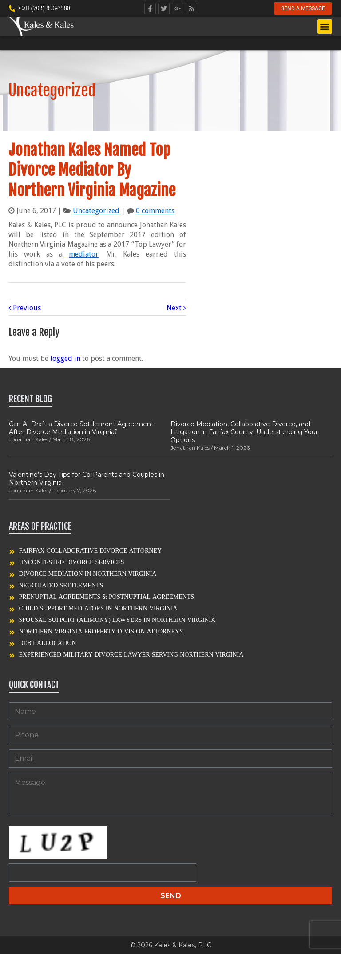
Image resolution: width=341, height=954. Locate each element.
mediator (84, 254)
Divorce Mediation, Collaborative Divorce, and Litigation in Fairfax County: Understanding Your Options (244, 432)
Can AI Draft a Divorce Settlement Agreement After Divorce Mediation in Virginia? (81, 428)
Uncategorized (96, 210)
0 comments (155, 210)
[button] (324, 27)
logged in (65, 358)
